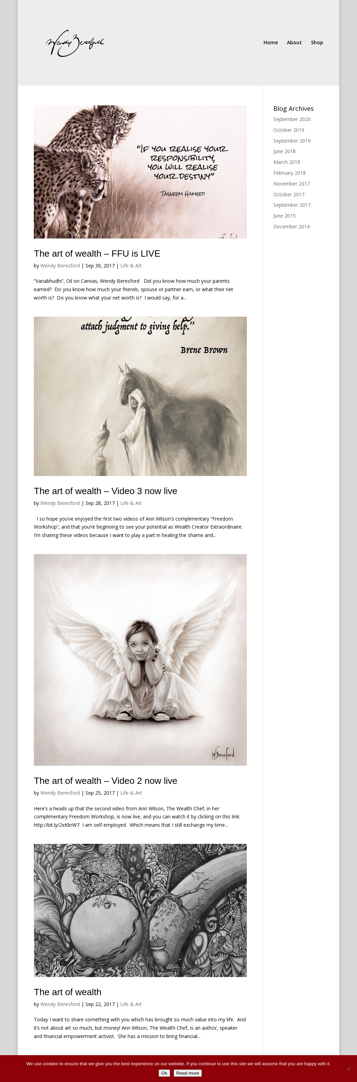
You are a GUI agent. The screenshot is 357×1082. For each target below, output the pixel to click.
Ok (164, 1073)
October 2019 (288, 130)
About (294, 43)
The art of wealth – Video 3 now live (105, 491)
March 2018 (286, 162)
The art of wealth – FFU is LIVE (97, 253)
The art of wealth (67, 992)
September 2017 (292, 205)
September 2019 (292, 140)
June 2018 (284, 151)
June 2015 (284, 215)
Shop (317, 43)
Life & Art (131, 265)
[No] (348, 1068)
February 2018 (289, 172)
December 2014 (291, 226)
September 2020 (292, 119)
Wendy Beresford (60, 265)
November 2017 (291, 183)
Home (271, 43)
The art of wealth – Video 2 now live (105, 780)
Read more (187, 1073)
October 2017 (288, 194)
